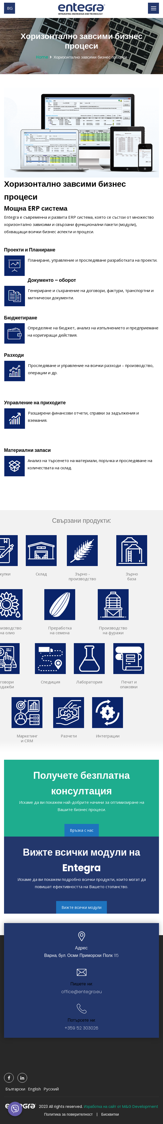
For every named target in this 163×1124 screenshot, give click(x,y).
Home (42, 57)
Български (15, 1088)
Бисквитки (110, 1114)
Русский (51, 1088)
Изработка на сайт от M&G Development (121, 1106)
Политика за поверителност (68, 1114)
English (34, 1088)
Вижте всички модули (81, 907)
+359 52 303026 (81, 1028)
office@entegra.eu (81, 992)
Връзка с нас (81, 830)
